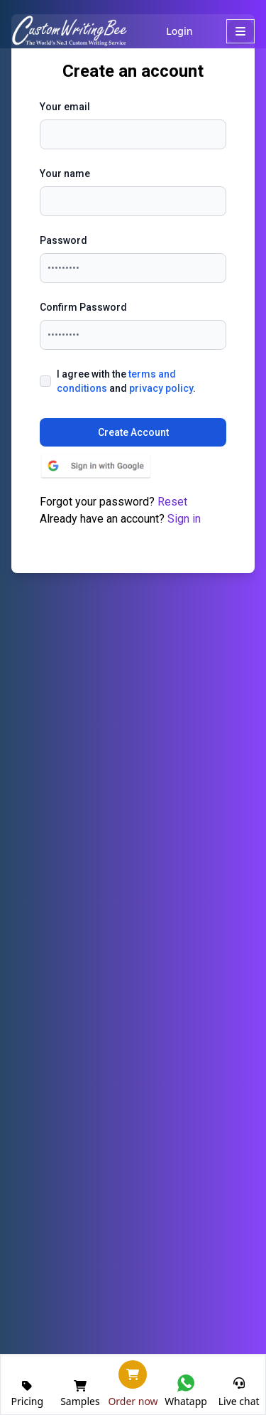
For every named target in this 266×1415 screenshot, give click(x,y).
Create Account (133, 432)
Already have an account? (120, 518)
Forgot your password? (113, 501)
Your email (65, 106)
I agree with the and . (126, 381)
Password (63, 240)
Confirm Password (83, 307)
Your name (65, 173)
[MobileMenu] (240, 31)
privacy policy (161, 388)
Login (177, 31)
